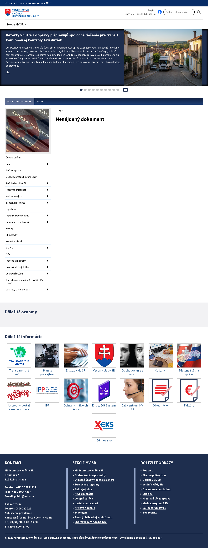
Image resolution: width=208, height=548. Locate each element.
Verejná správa (84, 498)
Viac (8, 72)
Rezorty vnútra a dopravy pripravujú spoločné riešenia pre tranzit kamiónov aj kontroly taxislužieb (62, 38)
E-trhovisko (150, 512)
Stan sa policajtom (154, 475)
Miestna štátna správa (156, 498)
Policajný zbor (83, 489)
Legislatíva (11, 209)
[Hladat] (199, 12)
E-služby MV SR (152, 480)
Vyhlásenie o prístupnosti (102, 537)
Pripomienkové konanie (17, 215)
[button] (17, 23)
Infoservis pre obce (15, 202)
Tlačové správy (13, 170)
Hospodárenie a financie (18, 222)
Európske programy (87, 484)
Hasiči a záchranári (86, 503)
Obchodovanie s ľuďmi (157, 489)
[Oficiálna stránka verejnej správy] (39, 3)
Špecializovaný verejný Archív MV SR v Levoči (24, 282)
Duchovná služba (14, 273)
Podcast (148, 470)
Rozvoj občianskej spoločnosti (93, 517)
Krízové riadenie (85, 508)
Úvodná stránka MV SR (19, 101)
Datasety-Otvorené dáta (18, 289)
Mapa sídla (78, 537)
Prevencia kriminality (16, 260)
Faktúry (9, 228)
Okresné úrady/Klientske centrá (94, 480)
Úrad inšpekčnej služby (17, 267)
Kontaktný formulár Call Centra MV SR (28, 517)
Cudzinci (148, 494)
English (152, 10)
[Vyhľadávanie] (179, 12)
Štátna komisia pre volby (90, 475)
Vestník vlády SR (14, 241)
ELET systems (61, 537)
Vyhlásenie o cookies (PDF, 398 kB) (141, 537)
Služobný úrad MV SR (16, 183)
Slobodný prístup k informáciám (21, 176)
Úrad (8, 164)
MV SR (40, 101)
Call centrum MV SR (154, 508)
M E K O (9, 247)
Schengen (81, 512)
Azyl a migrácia (84, 494)
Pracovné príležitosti (16, 189)
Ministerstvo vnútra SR (89, 470)
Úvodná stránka (13, 157)
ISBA (8, 254)
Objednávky (11, 234)
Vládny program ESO (155, 503)
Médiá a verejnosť (14, 196)
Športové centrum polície (91, 522)
